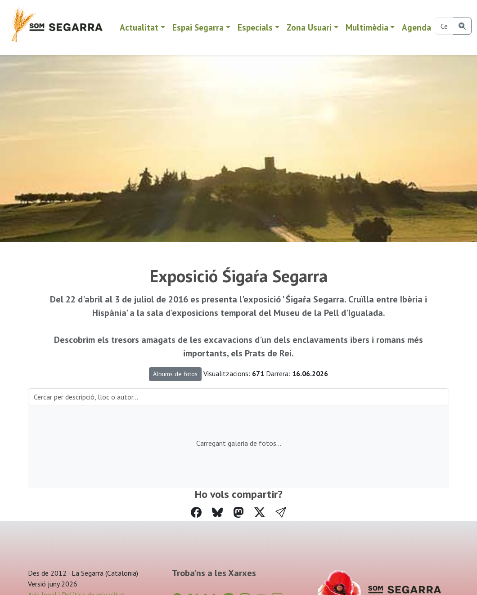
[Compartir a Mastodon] (238, 513)
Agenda (416, 27)
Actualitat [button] (139, 27)
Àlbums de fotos (175, 374)
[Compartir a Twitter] (259, 513)
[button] (280, 513)
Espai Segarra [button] (198, 27)
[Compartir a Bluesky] (217, 513)
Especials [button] (255, 27)
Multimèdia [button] (367, 27)
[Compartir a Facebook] (196, 513)
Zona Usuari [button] (309, 27)
